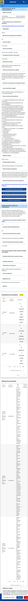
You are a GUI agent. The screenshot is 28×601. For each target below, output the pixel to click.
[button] (14, 9)
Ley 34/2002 (6, 593)
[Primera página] (14, 366)
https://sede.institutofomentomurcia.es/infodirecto (13, 26)
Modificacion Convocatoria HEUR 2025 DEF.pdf (21, 355)
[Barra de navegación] (3, 6)
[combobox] (22, 370)
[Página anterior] (17, 366)
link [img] (19, 303)
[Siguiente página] (20, 366)
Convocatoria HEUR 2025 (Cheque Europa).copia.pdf (21, 314)
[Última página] (23, 366)
